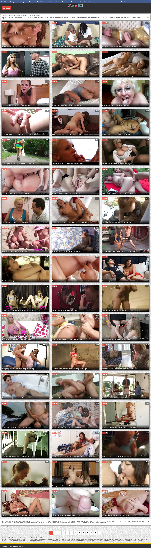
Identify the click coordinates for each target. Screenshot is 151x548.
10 (87, 533)
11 (91, 533)
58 (95, 533)
